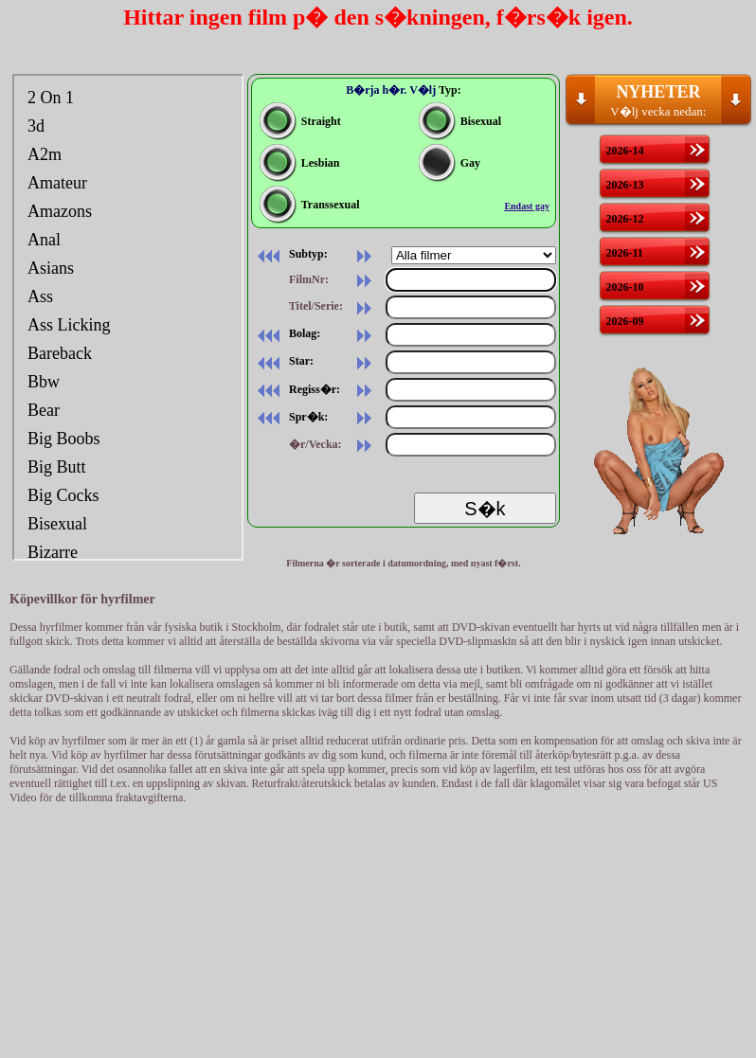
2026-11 (623, 253)
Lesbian (300, 163)
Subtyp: (289, 253)
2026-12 (624, 218)
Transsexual (310, 204)
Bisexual (460, 121)
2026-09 (624, 321)
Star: (282, 361)
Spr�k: (289, 416)
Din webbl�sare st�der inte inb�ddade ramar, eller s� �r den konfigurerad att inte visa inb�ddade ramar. (127, 317)
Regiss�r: (295, 389)
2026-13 (624, 184)
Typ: (450, 90)
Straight (300, 121)
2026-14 (624, 150)
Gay (449, 163)
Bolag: (285, 333)
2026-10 (624, 287)
